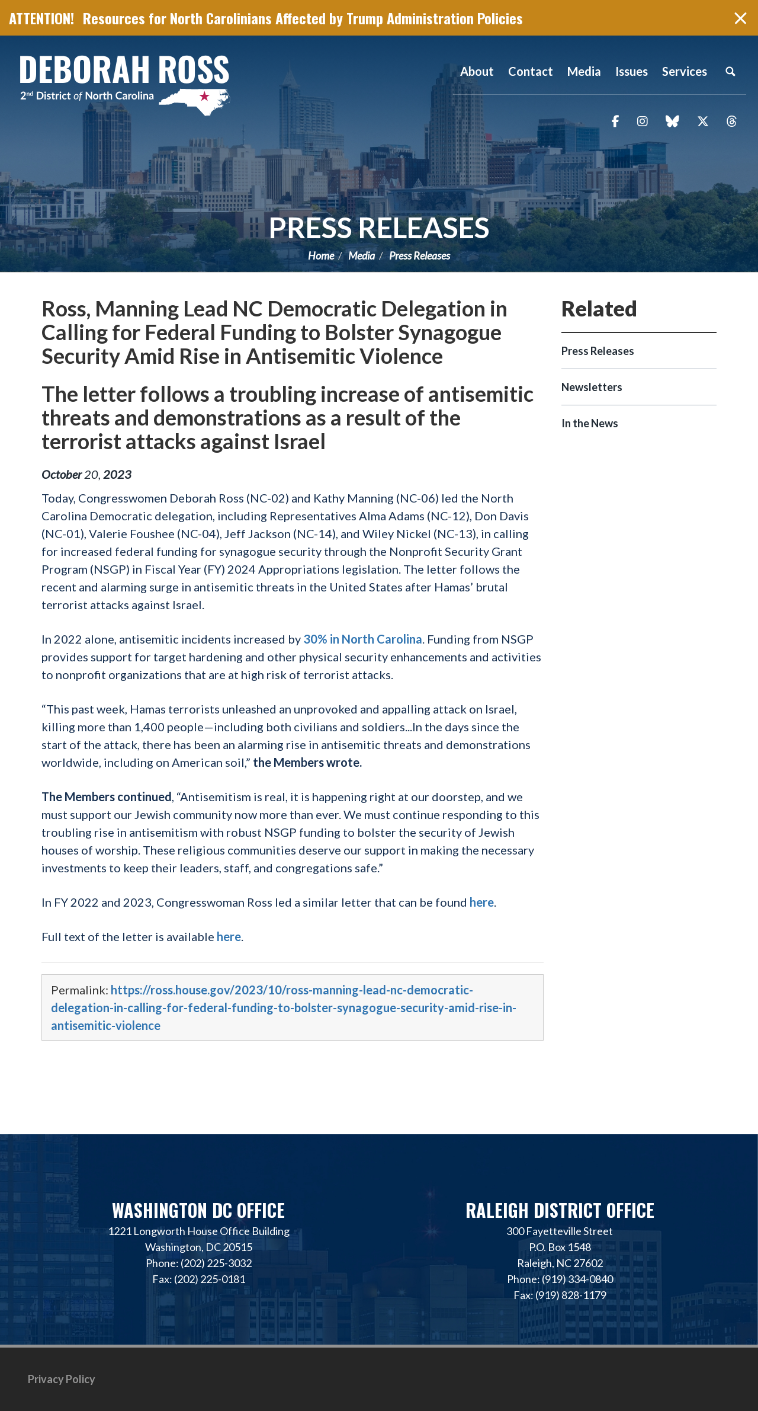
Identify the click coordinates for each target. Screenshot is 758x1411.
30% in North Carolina (362, 639)
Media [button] (584, 71)
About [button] (477, 71)
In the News (589, 423)
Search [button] (730, 71)
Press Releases (379, 227)
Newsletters (591, 386)
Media (361, 255)
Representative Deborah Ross (124, 84)
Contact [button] (530, 71)
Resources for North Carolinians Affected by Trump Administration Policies (303, 17)
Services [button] (684, 71)
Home (321, 255)
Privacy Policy (61, 1379)
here (482, 902)
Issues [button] (631, 71)
